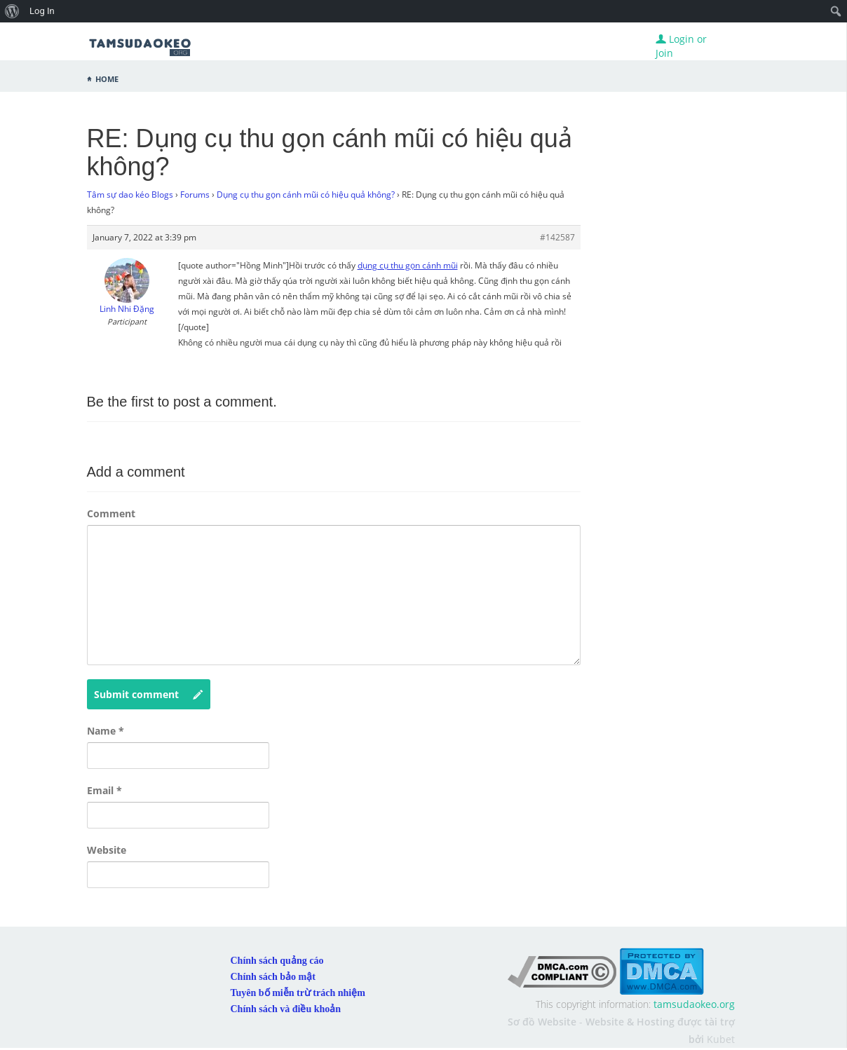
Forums (195, 194)
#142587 (557, 237)
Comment (111, 513)
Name (105, 730)
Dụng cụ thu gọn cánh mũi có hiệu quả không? (306, 194)
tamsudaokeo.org (694, 1004)
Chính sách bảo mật (273, 976)
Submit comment (148, 694)
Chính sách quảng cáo (277, 960)
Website (106, 850)
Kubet (721, 1039)
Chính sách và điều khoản (286, 1009)
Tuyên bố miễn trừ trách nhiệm (298, 993)
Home (106, 78)
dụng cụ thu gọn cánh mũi (408, 265)
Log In (42, 11)
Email (104, 790)
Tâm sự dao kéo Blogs (130, 194)
